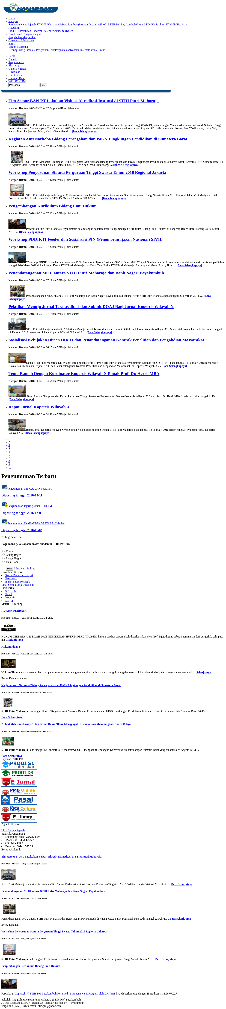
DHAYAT (109, 993)
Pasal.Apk (11, 578)
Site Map (182, 24)
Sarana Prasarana (18, 46)
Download (14, 71)
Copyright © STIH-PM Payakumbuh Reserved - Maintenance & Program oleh (59, 993)
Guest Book (15, 75)
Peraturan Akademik (31, 30)
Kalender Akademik (54, 30)
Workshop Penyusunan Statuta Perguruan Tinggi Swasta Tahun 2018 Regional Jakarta (87, 172)
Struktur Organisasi (90, 24)
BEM (11, 43)
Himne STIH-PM (145, 24)
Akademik (14, 27)
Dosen (69, 30)
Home (11, 18)
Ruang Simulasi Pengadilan (33, 49)
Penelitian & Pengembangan (24, 34)
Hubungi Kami (16, 78)
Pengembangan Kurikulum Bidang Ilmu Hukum (52, 206)
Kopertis (10, 597)
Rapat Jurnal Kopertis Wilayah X (39, 407)
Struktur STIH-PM (166, 24)
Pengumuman (16, 62)
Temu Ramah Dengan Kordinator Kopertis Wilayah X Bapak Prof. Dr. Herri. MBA (83, 373)
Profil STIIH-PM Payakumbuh (118, 24)
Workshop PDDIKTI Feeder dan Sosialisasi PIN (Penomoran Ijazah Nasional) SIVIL (85, 239)
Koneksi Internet (79, 49)
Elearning (13, 65)
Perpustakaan (62, 49)
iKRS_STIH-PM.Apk (17, 581)
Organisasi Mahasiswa (21, 40)
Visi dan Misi (55, 24)
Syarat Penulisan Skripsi (19, 575)
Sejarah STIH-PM (37, 24)
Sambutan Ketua (17, 24)
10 (9, 467)
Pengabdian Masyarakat (21, 37)
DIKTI (9, 600)
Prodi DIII (14, 30)
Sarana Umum (97, 49)
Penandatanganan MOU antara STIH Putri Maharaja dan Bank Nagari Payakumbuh (86, 273)
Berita (11, 55)
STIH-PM (11, 591)
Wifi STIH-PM (17, 81)
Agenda (12, 59)
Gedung (12, 49)
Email (8, 594)
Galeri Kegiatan (17, 68)
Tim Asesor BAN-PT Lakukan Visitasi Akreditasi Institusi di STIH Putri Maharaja (83, 100)
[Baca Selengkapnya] (84, 131)
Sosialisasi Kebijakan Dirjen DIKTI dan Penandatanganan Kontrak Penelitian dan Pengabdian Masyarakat (106, 340)
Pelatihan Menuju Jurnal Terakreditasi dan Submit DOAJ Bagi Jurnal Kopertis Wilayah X (91, 306)
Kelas (52, 49)
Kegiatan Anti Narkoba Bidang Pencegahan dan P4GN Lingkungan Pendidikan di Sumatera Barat (97, 139)
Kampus (13, 21)
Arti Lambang (71, 24)
